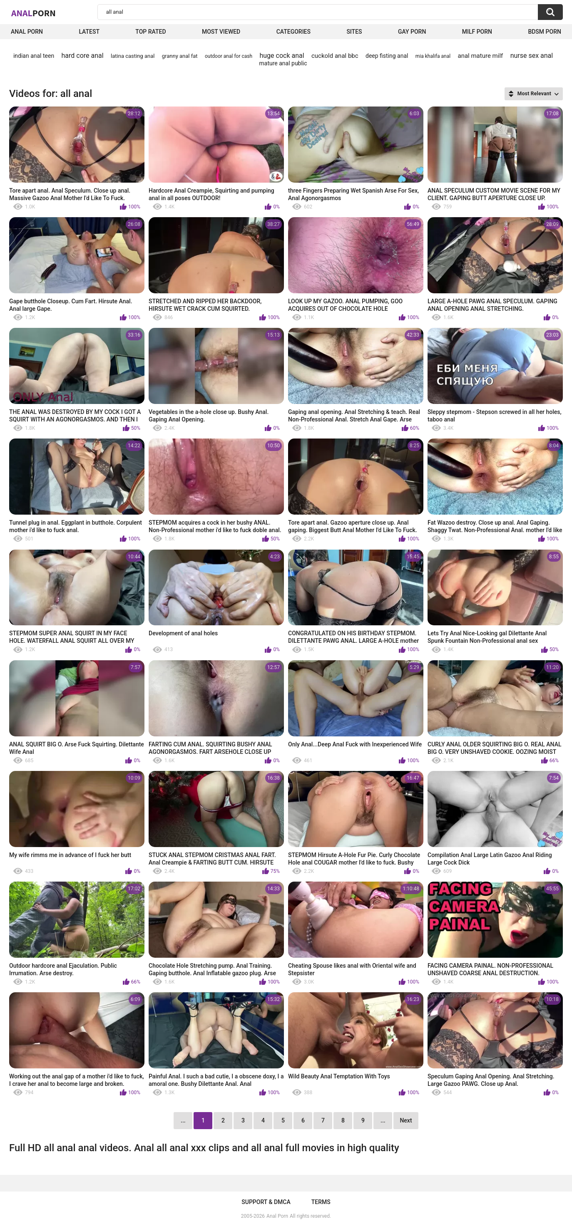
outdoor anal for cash (228, 56)
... (383, 1120)
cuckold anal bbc (334, 55)
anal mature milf (480, 55)
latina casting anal (132, 56)
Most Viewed (221, 31)
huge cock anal (281, 55)
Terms (321, 1202)
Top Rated (150, 31)
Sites (354, 31)
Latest (89, 31)
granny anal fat (180, 56)
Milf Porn (477, 31)
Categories (293, 31)
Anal (33, 13)
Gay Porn (412, 31)
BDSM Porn (544, 31)
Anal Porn (27, 31)
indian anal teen (33, 55)
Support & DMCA (265, 1202)
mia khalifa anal (432, 56)
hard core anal (83, 55)
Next (406, 1120)
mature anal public (283, 63)
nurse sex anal (531, 55)
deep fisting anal (387, 55)
